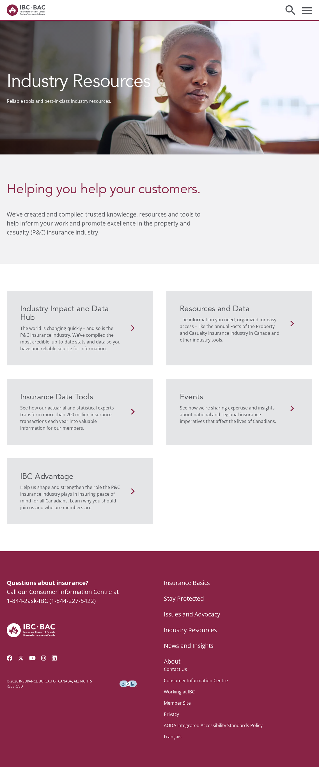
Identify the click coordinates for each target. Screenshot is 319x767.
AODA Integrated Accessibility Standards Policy (213, 725)
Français (173, 737)
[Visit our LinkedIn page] (54, 658)
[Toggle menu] (307, 10)
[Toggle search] (290, 10)
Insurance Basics (187, 583)
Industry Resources (190, 630)
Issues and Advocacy (192, 614)
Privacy (171, 714)
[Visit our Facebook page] (9, 658)
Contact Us (175, 669)
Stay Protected (184, 598)
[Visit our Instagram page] (43, 658)
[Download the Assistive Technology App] (128, 683)
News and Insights (189, 646)
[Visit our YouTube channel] (32, 658)
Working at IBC (179, 692)
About (172, 661)
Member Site (177, 703)
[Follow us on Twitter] (21, 658)
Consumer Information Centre (196, 680)
